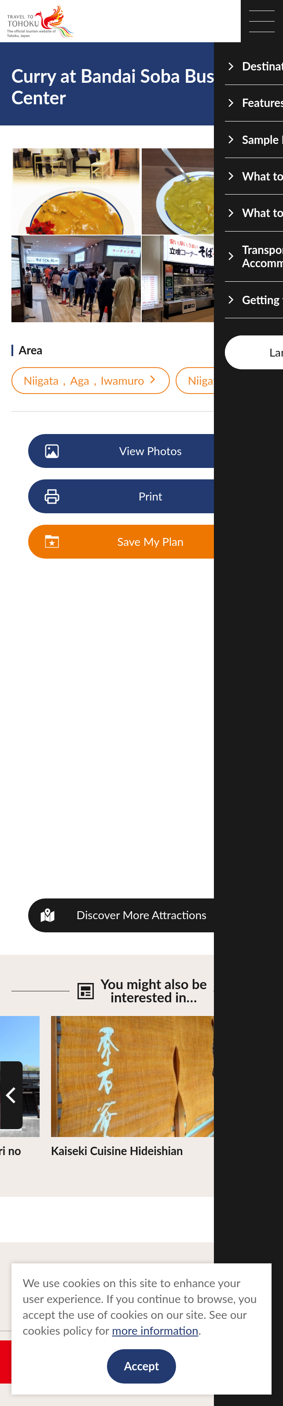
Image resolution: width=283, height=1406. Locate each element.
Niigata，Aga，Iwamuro (90, 380)
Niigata (212, 380)
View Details (82, 1022)
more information (155, 1330)
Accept (141, 1366)
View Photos (114, 451)
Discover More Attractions (141, 914)
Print (104, 497)
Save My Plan (115, 542)
